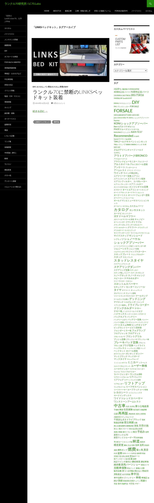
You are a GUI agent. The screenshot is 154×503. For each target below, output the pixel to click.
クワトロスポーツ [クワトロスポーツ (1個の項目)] (120, 227)
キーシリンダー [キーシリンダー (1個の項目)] (119, 222)
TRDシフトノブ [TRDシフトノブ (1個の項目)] (119, 144)
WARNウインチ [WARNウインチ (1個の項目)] (136, 144)
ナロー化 (8, 175)
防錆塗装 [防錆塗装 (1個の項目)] (126, 481)
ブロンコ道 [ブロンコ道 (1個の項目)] (118, 345)
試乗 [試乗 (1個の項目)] (143, 468)
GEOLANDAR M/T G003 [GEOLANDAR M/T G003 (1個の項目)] (122, 115)
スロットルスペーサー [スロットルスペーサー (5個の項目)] (126, 283)
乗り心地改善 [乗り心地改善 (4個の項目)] (142, 406)
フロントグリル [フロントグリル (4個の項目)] (134, 336)
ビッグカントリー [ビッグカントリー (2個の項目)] (121, 327)
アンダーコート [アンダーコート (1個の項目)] (131, 167)
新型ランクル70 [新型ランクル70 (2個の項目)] (121, 435)
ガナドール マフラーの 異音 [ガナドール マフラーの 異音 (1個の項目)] (124, 219)
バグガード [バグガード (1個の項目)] (142, 314)
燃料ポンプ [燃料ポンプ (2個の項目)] (122, 450)
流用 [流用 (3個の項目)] (142, 445)
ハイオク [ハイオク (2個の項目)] (139, 311)
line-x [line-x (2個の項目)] (116, 126)
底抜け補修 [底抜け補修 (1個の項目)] (118, 432)
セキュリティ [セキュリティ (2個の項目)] (120, 287)
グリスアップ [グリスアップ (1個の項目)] (143, 227)
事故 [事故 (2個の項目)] (121, 409)
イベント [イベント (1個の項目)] (130, 170)
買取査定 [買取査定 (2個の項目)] (118, 474)
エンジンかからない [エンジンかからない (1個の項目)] (121, 187)
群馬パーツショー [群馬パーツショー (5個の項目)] (130, 464)
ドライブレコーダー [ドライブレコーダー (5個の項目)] (138, 304)
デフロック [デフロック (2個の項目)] (119, 302)
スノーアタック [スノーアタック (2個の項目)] (121, 275)
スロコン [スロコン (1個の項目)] (129, 281)
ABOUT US (57, 11)
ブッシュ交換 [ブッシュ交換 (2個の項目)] (120, 339)
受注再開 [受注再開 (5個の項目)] (129, 422)
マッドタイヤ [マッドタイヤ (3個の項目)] (120, 359)
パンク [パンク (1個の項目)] (140, 322)
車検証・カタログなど (13, 73)
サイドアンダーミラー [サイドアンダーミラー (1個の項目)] (122, 233)
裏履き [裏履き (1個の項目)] (138, 468)
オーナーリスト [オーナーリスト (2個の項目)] (121, 195)
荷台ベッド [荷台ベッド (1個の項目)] (131, 468)
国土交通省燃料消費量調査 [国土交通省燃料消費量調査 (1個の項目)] (124, 426)
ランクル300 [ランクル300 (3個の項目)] (136, 374)
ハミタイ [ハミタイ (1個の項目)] (134, 314)
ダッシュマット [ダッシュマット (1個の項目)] (136, 290)
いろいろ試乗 (9, 136)
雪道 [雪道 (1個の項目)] (115, 484)
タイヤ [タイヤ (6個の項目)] (118, 289)
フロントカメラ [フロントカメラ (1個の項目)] (119, 336)
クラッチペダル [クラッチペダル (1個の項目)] (119, 225)
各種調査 (8, 147)
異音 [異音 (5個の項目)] (146, 449)
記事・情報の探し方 (82, 11)
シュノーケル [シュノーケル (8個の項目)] (132, 238)
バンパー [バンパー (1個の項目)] (145, 319)
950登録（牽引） (11, 153)
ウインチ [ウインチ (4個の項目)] (118, 172)
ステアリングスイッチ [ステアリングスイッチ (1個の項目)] (122, 264)
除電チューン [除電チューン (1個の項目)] (135, 481)
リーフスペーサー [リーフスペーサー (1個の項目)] (120, 390)
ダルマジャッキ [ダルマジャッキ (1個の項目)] (119, 293)
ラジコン (8, 164)
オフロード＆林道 (11, 57)
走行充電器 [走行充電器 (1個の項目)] (126, 474)
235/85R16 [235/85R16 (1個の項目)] (118, 95)
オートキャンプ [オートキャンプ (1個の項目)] (142, 190)
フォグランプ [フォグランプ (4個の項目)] (138, 330)
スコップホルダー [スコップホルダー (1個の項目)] (137, 254)
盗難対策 (8, 124)
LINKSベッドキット (42, 122)
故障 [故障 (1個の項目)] (147, 432)
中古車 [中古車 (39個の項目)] (120, 405)
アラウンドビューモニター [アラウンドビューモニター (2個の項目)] (125, 161)
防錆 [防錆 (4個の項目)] (120, 480)
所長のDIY (64, 87)
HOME (46, 11)
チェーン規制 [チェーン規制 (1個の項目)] (131, 293)
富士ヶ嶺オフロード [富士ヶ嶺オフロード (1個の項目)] (121, 429)
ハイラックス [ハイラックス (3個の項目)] (120, 313)
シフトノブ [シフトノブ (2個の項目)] (119, 239)
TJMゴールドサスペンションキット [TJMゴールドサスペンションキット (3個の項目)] (130, 141)
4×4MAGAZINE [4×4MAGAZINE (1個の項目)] (133, 89)
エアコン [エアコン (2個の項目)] (136, 176)
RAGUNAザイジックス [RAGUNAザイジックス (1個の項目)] (122, 132)
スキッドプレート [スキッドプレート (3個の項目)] (122, 254)
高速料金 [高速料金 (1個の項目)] (124, 484)
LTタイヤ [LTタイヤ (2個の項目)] (123, 126)
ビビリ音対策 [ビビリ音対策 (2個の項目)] (136, 327)
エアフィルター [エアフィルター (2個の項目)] (136, 184)
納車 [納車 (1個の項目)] (134, 459)
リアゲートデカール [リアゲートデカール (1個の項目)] (121, 377)
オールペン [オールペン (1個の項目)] (118, 206)
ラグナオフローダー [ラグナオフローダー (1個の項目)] (137, 369)
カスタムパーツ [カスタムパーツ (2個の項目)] (136, 206)
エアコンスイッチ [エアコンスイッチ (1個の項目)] (120, 179)
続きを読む (40, 111)
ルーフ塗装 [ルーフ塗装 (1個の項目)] (144, 390)
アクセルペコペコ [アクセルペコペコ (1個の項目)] (120, 159)
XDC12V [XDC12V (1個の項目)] (117, 147)
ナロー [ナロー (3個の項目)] (138, 308)
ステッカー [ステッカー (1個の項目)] (134, 270)
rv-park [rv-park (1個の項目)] (136, 136)
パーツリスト (137, 11)
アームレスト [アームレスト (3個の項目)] (120, 170)
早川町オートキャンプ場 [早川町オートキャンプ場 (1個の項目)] (123, 442)
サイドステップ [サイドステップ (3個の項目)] (121, 235)
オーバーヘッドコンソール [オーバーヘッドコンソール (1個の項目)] (124, 198)
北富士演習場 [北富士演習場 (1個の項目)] (141, 414)
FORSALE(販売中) (121, 11)
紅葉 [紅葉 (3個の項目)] (130, 458)
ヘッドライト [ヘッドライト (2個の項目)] (139, 345)
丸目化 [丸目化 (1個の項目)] (132, 406)
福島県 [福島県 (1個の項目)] (139, 453)
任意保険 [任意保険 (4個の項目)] (128, 409)
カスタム (148, 11)
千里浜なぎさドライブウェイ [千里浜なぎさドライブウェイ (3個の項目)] (127, 419)
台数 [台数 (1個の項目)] (135, 423)
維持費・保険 (9, 113)
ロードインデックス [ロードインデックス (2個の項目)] (122, 395)
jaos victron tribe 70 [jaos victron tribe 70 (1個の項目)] (121, 118)
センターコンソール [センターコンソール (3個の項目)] (135, 286)
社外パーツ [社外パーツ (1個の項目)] (127, 453)
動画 (6, 158)
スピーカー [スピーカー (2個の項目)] (119, 278)
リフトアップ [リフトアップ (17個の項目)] (134, 383)
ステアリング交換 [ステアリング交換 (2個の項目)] (121, 270)
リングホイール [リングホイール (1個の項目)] (119, 387)
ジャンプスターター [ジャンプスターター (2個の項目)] (137, 251)
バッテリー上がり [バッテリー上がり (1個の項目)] (120, 319)
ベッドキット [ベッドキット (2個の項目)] (120, 351)
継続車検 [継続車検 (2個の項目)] (145, 461)
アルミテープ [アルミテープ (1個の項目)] (143, 161)
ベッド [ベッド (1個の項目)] (143, 348)
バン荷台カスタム (51, 87)
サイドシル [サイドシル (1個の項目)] (145, 233)
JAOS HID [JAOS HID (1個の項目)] (135, 115)
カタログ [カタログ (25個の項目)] (121, 209)
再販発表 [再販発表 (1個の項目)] (132, 414)
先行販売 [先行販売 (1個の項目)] (136, 410)
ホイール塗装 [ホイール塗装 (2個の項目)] (132, 351)
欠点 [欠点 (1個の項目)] (129, 445)
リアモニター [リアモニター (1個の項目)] (119, 384)
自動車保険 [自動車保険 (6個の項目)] (120, 467)
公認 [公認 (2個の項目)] (116, 413)
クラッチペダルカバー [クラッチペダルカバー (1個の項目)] (134, 225)
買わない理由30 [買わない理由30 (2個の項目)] (141, 471)
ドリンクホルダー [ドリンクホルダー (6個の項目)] (124, 308)
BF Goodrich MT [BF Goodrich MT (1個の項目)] (126, 98)
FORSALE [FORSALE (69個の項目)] (123, 110)
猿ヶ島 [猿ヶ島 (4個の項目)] (139, 449)
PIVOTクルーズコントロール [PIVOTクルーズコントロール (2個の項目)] (126, 129)
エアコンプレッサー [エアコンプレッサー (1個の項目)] (121, 184)
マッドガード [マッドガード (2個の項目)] (134, 356)
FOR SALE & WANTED (12, 62)
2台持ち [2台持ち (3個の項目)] (117, 89)
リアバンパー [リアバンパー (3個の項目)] (135, 377)
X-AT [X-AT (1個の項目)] (144, 144)
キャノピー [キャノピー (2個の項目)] (140, 219)
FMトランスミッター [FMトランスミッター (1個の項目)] (121, 106)
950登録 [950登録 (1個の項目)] (117, 98)
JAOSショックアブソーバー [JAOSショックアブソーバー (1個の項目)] (139, 118)
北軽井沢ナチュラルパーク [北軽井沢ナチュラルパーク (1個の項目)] (124, 417)
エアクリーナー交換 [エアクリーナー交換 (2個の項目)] (122, 176)
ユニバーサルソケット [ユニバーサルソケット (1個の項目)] (122, 366)
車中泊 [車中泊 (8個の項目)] (135, 474)
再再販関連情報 (10, 68)
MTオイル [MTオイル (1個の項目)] (131, 127)
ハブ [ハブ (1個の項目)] (128, 314)
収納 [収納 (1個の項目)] (143, 420)
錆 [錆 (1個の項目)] (148, 478)
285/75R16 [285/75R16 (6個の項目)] (137, 95)
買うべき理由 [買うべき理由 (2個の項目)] (128, 471)
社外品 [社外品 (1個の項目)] (133, 453)
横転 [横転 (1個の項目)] (125, 445)
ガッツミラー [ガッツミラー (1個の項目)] (127, 213)
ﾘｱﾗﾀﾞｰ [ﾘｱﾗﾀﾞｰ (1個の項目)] (137, 484)
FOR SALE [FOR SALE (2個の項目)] (134, 106)
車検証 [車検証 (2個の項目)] (144, 477)
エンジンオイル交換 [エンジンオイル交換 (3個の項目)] (138, 186)
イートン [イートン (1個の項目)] (137, 170)
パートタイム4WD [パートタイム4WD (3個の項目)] (122, 325)
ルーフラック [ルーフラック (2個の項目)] (133, 389)
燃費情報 (8, 45)
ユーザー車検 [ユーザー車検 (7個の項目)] (139, 365)
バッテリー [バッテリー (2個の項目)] (132, 317)
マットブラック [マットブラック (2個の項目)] (121, 356)
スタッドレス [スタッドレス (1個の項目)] (128, 257)
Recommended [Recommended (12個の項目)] (123, 135)
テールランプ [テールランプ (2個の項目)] (142, 296)
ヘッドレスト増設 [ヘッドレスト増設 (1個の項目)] (133, 348)
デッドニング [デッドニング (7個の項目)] (137, 298)
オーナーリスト (10, 119)
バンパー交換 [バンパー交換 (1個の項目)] (119, 322)
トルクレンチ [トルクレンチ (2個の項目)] (130, 302)
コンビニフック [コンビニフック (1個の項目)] (130, 230)
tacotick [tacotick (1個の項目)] (128, 139)
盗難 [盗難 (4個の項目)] (120, 453)
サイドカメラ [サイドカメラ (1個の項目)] (136, 233)
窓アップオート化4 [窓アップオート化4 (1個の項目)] (121, 459)
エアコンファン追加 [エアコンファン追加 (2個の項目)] (136, 178)
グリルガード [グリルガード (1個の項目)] (119, 230)
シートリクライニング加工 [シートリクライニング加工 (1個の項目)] (124, 246)
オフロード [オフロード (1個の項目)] (118, 190)
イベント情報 (9, 90)
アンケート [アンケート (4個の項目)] (119, 167)
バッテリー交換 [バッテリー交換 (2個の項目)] (134, 319)
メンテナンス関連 (11, 39)
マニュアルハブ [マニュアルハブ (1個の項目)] (133, 359)
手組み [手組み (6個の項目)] (141, 431)
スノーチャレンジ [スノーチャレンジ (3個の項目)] (136, 275)
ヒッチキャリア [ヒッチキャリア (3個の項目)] (139, 325)
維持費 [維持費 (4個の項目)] (117, 464)
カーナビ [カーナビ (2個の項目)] (118, 213)
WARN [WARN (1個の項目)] (128, 144)
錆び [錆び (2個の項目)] (116, 480)
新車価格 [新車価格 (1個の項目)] (139, 438)
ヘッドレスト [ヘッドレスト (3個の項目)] (120, 348)
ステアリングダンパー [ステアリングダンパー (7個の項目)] (127, 266)
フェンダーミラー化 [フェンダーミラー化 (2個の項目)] (122, 330)
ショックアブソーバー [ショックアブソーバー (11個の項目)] (129, 242)
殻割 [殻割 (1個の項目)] (133, 445)
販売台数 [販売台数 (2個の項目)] (118, 471)
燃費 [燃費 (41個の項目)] (132, 449)
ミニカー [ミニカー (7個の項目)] (133, 362)
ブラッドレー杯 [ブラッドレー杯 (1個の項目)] (143, 339)
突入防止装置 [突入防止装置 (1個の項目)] (124, 456)
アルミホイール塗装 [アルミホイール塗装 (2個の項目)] (139, 164)
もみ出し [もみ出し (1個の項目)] (117, 153)
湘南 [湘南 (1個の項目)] (115, 450)
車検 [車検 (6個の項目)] (138, 477)
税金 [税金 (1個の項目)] (143, 453)
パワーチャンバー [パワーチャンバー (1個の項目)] (130, 322)
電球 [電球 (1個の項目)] (119, 484)
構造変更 (8, 170)
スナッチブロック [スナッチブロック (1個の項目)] (137, 273)
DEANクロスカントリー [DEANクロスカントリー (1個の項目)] (122, 103)
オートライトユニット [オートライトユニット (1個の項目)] (136, 192)
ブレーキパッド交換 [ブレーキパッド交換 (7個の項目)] (126, 342)
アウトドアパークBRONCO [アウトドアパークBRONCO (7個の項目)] (130, 155)
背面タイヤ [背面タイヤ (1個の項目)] (145, 465)
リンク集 (8, 141)
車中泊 (56, 122)
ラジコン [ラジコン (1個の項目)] (117, 372)
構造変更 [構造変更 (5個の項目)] (118, 444)
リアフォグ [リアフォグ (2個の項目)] (119, 379)
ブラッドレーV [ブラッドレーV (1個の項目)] (131, 339)
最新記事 (68, 11)
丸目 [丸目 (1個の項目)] (127, 406)
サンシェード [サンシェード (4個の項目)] (136, 235)
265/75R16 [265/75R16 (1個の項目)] (126, 95)
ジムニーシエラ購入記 (13, 187)
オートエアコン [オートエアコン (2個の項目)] (129, 189)
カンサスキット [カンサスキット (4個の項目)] (137, 210)
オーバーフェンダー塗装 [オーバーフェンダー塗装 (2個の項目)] (138, 195)
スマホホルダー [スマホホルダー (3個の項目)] (131, 278)
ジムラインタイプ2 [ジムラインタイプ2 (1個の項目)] (121, 252)
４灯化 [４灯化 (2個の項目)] (131, 483)
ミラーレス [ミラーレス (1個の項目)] (143, 363)
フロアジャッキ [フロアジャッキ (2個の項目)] (121, 333)
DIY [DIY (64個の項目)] (135, 102)
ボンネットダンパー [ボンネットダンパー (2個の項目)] (134, 353)
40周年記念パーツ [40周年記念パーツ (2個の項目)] (122, 92)
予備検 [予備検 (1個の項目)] (116, 410)
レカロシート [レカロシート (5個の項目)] (121, 392)
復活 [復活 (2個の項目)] (135, 432)
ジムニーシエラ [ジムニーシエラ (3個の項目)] (121, 248)
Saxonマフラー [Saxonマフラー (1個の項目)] (119, 139)
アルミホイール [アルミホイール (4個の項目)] (122, 164)
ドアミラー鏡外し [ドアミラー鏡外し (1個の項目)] (120, 305)
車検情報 (8, 102)
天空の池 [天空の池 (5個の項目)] (143, 425)
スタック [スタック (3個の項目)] (118, 257)
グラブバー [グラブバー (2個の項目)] (132, 227)
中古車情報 (9, 79)
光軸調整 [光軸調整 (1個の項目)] (143, 410)
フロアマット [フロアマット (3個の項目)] (134, 333)
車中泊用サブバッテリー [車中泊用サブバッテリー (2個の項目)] (124, 477)
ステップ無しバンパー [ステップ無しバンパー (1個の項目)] (122, 273)
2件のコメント (59, 103)
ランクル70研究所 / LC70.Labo (23, 3)
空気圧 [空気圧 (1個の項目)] (116, 456)
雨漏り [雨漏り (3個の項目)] (144, 480)
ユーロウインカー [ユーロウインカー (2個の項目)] (121, 369)
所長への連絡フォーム (102, 11)
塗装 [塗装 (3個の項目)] (136, 425)
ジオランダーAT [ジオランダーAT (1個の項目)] (140, 246)
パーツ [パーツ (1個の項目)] (145, 322)
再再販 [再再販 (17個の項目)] (123, 413)
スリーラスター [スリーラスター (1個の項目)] (119, 281)
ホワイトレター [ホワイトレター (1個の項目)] (119, 354)
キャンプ (8, 107)
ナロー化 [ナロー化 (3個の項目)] (118, 311)
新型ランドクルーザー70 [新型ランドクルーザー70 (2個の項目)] (125, 437)
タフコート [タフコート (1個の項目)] (126, 290)
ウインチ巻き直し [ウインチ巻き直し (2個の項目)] (131, 173)
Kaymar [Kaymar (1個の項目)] (117, 120)
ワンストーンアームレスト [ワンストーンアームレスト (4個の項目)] (127, 401)
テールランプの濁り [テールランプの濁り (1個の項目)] (121, 299)
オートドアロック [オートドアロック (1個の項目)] (120, 192)
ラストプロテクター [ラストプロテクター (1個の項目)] (128, 372)
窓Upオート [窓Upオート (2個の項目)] (135, 456)
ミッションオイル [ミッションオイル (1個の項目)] (120, 363)
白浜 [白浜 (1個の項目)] (115, 453)
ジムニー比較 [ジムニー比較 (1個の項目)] (134, 249)
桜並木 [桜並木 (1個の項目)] (142, 442)
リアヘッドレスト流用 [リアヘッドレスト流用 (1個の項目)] (132, 380)
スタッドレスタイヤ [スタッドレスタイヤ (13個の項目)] (129, 260)
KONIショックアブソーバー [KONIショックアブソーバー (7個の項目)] (131, 123)
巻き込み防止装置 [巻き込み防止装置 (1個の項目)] (135, 429)
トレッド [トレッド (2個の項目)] (140, 302)
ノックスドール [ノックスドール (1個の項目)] (128, 311)
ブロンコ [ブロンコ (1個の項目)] (142, 343)
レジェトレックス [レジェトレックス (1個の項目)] (135, 393)
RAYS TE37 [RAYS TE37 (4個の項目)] (136, 132)
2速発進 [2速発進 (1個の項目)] (125, 89)
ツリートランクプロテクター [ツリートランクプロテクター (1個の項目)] (124, 296)
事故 (6, 130)
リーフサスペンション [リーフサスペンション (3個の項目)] (136, 386)
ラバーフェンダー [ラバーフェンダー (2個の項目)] (121, 374)
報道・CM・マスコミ (12, 96)
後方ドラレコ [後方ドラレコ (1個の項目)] (127, 432)
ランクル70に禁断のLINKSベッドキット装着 (68, 94)
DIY (34, 87)
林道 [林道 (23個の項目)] (136, 441)
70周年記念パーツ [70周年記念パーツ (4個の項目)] (139, 91)
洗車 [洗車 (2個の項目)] (137, 445)
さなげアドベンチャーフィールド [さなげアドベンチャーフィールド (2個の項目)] (128, 150)
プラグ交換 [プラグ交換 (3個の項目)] (128, 345)
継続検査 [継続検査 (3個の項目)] (136, 461)
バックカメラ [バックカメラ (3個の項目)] (120, 316)
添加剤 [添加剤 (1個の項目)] (146, 445)
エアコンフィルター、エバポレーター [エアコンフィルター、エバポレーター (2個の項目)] (130, 181)
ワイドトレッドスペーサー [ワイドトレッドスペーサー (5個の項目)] (128, 398)
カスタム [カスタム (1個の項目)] (126, 206)
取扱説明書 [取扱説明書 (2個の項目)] (119, 422)
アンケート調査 (10, 181)
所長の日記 (9, 85)
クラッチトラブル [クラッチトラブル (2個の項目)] (134, 222)
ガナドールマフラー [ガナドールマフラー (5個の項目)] (125, 216)
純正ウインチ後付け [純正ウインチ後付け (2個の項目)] (122, 461)
